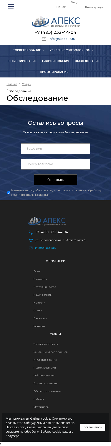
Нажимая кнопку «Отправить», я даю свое (56, 192)
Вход (74, 2)
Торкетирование (27, 50)
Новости (39, 302)
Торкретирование (46, 344)
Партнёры (40, 279)
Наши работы (42, 294)
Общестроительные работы (47, 395)
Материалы (41, 406)
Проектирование (54, 72)
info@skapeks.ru (61, 39)
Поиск (61, 7)
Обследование (87, 61)
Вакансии (40, 318)
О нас (37, 271)
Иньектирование (22, 61)
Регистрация (94, 7)
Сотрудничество (44, 286)
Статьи (37, 310)
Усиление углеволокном (70, 50)
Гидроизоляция (55, 61)
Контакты (39, 326)
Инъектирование (45, 359)
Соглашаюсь (92, 427)
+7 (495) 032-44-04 (55, 32)
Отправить (55, 180)
